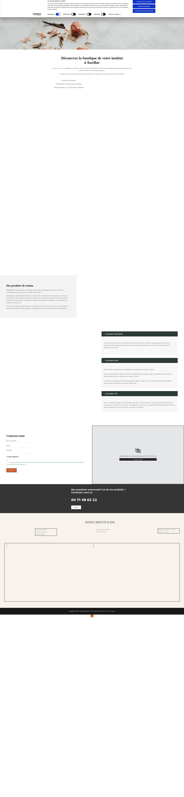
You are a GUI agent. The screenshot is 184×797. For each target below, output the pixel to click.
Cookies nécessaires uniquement (144, 13)
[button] (76, 507)
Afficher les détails (114, 16)
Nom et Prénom (11, 441)
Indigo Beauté (56, 68)
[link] (138, 450)
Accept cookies (138, 459)
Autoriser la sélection (144, 8)
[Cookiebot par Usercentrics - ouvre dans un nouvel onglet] (37, 16)
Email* (8, 446)
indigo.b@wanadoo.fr (103, 529)
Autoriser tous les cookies (144, 4)
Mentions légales (110, 611)
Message (9, 450)
